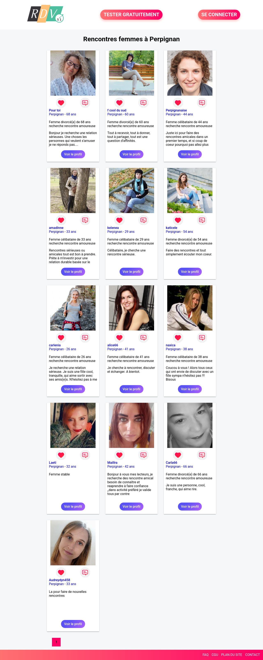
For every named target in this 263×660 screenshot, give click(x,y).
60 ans (130, 114)
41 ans (130, 349)
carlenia (55, 345)
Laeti (52, 463)
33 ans (71, 232)
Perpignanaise (176, 110)
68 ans (71, 114)
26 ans (71, 349)
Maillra (112, 463)
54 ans (188, 232)
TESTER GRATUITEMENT (131, 15)
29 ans (130, 232)
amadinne (56, 228)
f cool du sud (116, 110)
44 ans (188, 114)
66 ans (188, 466)
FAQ (206, 655)
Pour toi (54, 110)
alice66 (112, 345)
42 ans (130, 466)
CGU (215, 655)
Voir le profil (73, 154)
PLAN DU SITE (231, 655)
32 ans (71, 466)
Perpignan (56, 114)
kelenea (113, 228)
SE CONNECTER (219, 15)
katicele (171, 228)
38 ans (188, 349)
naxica (170, 345)
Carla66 (171, 463)
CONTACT (252, 655)
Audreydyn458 (59, 580)
